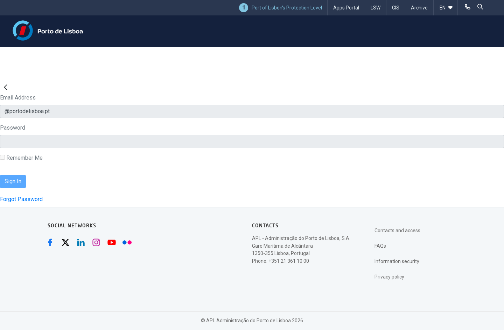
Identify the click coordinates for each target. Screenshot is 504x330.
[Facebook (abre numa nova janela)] (50, 242)
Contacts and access (397, 230)
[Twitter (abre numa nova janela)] (65, 242)
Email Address (18, 97)
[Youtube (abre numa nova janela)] (111, 242)
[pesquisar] (480, 7)
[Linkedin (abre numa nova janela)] (81, 242)
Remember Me (21, 157)
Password (12, 127)
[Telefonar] (467, 7)
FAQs (380, 246)
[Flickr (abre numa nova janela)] (127, 242)
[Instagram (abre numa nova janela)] (96, 242)
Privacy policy (389, 277)
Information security (396, 261)
